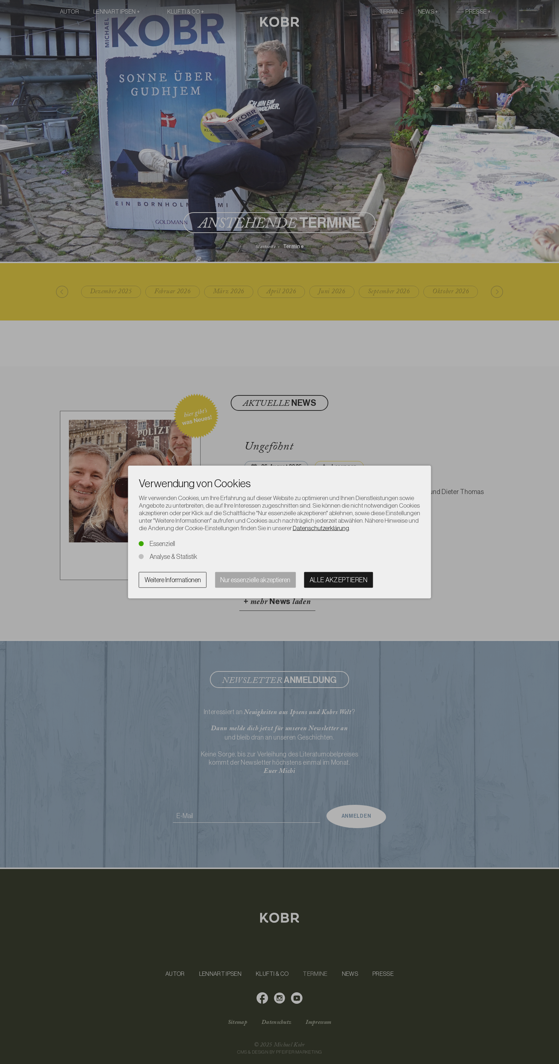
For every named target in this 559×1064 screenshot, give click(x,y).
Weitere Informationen (173, 580)
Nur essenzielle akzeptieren (255, 580)
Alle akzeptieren (338, 580)
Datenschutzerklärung (321, 528)
